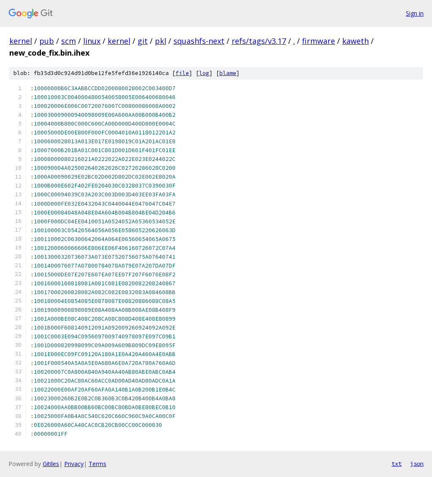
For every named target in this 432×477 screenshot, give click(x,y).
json (417, 463)
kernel (20, 41)
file (182, 73)
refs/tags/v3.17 (259, 41)
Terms (97, 464)
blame (227, 73)
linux (91, 41)
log (204, 73)
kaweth (355, 41)
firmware (318, 41)
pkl (160, 41)
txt (397, 463)
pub (46, 41)
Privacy (74, 464)
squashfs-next (198, 41)
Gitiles (51, 464)
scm (68, 41)
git (143, 41)
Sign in (415, 13)
